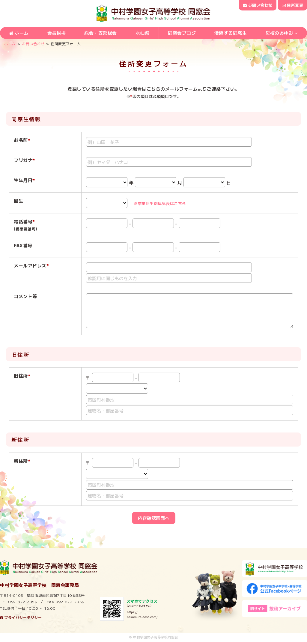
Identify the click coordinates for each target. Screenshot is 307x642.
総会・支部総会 (100, 33)
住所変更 (292, 5)
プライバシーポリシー (21, 617)
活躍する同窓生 (230, 33)
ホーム (19, 33)
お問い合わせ (257, 5)
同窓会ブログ (182, 33)
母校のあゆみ (279, 33)
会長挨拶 (56, 33)
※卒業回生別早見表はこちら (159, 203)
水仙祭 (143, 33)
